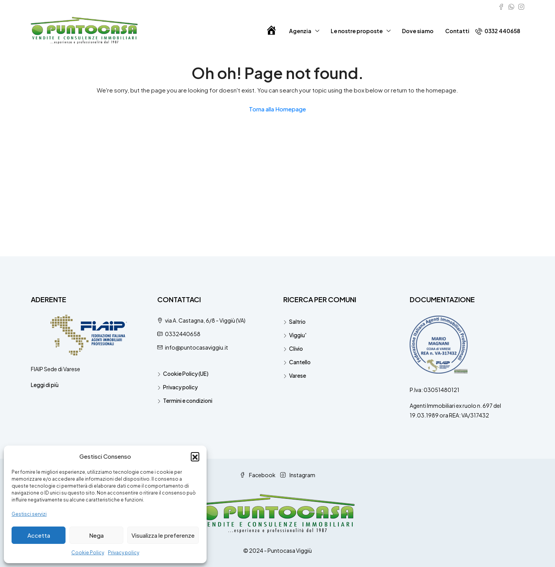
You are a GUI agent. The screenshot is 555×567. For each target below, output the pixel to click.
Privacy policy (123, 552)
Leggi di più (45, 384)
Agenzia (300, 30)
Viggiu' (297, 334)
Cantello (300, 361)
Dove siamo (418, 30)
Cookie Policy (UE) (186, 373)
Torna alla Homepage (277, 109)
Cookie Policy (87, 552)
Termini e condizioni (187, 400)
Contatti (457, 30)
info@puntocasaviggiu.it (196, 347)
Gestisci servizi (29, 514)
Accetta (38, 535)
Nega (96, 535)
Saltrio (297, 321)
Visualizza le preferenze (163, 535)
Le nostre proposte (357, 30)
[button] (195, 456)
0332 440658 (497, 31)
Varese (297, 375)
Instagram (297, 474)
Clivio (296, 348)
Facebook (258, 474)
